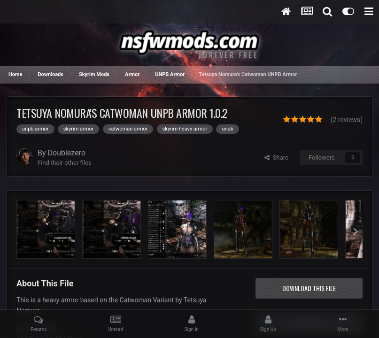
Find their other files (65, 162)
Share (276, 157)
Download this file (309, 288)
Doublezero (67, 152)
